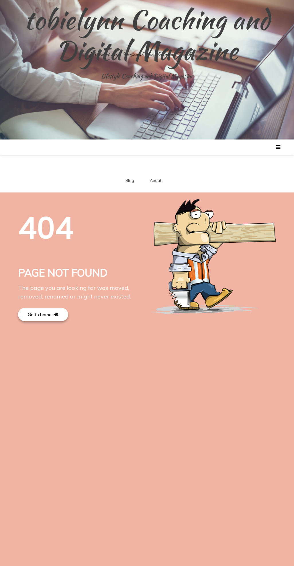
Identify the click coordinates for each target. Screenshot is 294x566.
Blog (130, 180)
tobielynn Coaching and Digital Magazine (147, 35)
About (155, 180)
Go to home (43, 314)
